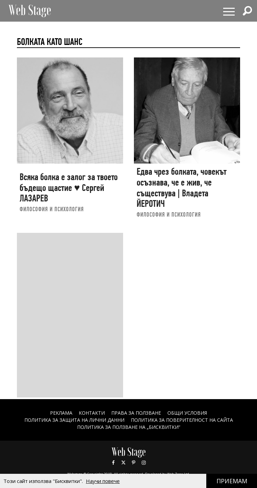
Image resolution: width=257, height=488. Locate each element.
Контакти (92, 413)
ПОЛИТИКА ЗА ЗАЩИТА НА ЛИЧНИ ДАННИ (74, 420)
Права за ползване (136, 413)
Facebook (113, 463)
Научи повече (103, 481)
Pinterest (133, 463)
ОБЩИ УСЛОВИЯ (187, 413)
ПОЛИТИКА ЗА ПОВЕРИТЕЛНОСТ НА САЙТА (182, 420)
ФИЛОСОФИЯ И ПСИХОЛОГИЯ (52, 209)
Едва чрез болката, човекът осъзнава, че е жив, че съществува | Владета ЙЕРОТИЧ (182, 187)
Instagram (144, 463)
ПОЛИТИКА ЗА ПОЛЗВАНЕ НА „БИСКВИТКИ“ (128, 427)
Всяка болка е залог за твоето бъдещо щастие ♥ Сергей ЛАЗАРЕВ (69, 187)
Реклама (61, 413)
